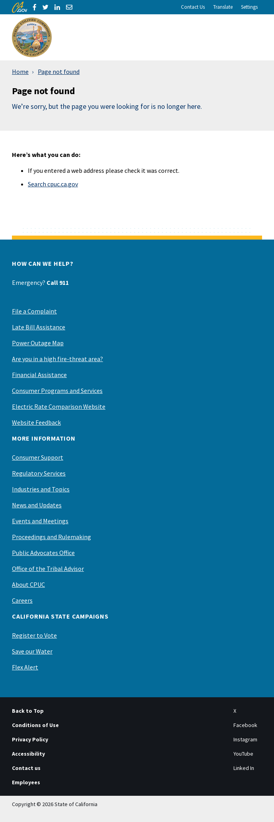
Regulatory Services (39, 473)
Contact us (26, 768)
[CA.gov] (19, 7)
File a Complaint (34, 311)
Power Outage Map (38, 343)
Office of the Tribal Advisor (48, 568)
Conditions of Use (35, 725)
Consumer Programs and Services (57, 391)
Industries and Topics (41, 489)
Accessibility (28, 753)
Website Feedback (36, 422)
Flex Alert (25, 667)
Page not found (59, 71)
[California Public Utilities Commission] (32, 37)
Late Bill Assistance (38, 327)
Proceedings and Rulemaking (51, 537)
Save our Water (32, 651)
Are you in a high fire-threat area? (57, 359)
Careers (22, 600)
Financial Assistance (39, 375)
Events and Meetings (40, 521)
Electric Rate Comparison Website (58, 406)
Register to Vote (34, 635)
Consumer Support (37, 457)
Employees (26, 782)
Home (20, 71)
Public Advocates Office (43, 553)
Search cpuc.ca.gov (53, 184)
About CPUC (28, 584)
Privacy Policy (30, 739)
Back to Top (28, 710)
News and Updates (37, 505)
